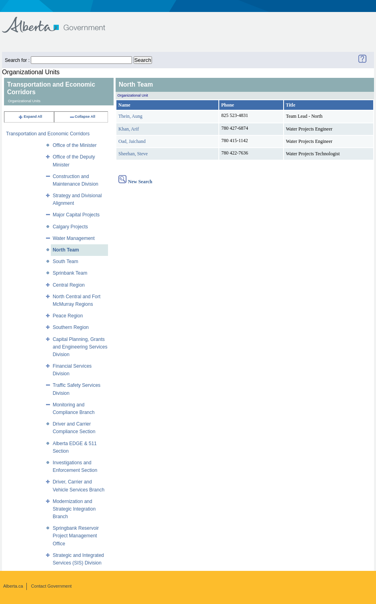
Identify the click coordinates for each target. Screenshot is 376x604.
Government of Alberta (60, 21)
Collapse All (82, 117)
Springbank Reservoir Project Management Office (76, 535)
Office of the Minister (75, 145)
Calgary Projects (70, 227)
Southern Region (71, 327)
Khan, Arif (128, 129)
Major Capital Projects (76, 215)
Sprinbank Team (70, 273)
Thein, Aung (130, 116)
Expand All (30, 117)
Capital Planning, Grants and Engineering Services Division (80, 347)
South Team (65, 261)
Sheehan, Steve (133, 153)
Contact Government (51, 586)
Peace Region (68, 316)
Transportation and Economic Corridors (48, 134)
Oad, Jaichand (132, 141)
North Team (66, 250)
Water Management (74, 238)
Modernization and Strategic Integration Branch (74, 509)
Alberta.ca (13, 586)
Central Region (69, 285)
